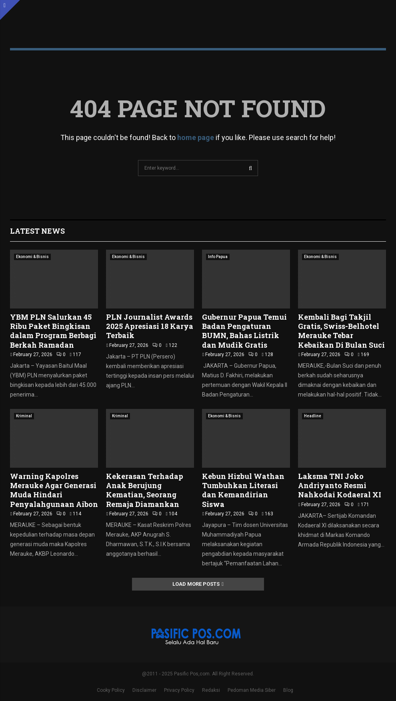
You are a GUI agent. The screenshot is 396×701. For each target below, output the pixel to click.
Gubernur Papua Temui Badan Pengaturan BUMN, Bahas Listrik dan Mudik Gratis (244, 331)
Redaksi (211, 690)
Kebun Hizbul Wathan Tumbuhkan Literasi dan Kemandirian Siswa (243, 490)
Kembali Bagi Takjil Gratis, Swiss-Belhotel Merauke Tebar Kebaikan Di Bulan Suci (341, 331)
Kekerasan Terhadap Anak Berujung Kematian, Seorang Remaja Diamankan (144, 490)
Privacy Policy (179, 690)
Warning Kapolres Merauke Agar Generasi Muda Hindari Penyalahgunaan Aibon (54, 490)
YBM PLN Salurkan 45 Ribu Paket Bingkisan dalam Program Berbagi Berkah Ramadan (53, 331)
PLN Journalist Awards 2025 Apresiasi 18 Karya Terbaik (149, 326)
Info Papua (218, 256)
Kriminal (24, 416)
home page (195, 137)
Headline (312, 416)
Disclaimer (144, 690)
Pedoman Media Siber (252, 690)
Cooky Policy (111, 690)
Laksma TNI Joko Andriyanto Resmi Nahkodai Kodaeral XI (340, 485)
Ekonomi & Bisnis (32, 256)
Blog (288, 690)
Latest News (37, 231)
